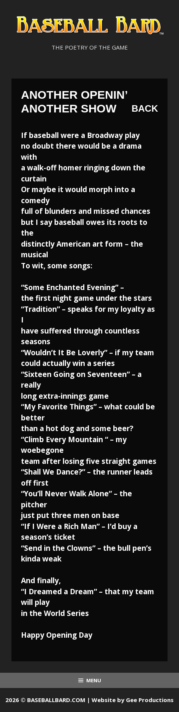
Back (145, 108)
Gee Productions (150, 700)
